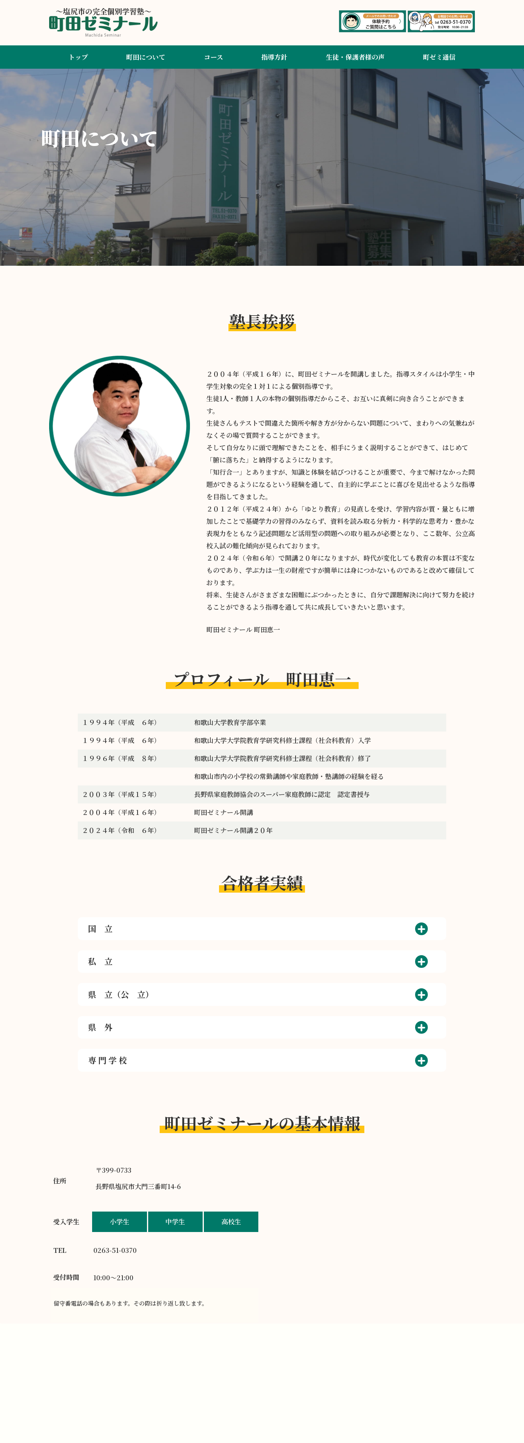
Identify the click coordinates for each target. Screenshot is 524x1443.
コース (213, 57)
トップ (78, 57)
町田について (145, 57)
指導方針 (274, 57)
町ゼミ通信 (439, 57)
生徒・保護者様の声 (355, 57)
